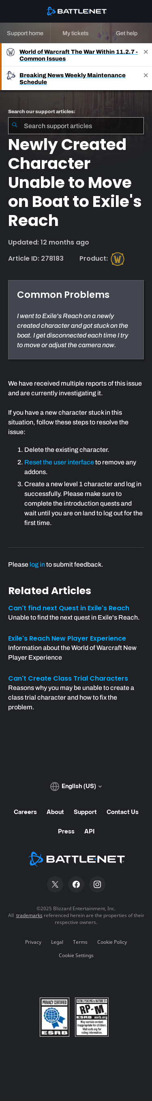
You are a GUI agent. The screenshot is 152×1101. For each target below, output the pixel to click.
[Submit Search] (14, 125)
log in (37, 564)
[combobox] (76, 125)
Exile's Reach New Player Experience (67, 638)
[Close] (146, 55)
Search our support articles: (41, 111)
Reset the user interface (59, 462)
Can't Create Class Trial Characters (68, 678)
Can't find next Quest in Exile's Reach (68, 608)
